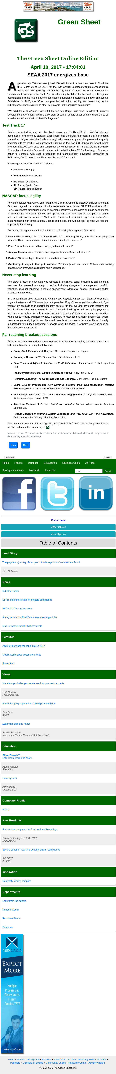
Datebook (33, 463)
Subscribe (9, 457)
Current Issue (58, 520)
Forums (18, 463)
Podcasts (15, 1062)
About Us (50, 470)
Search (108, 471)
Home (5, 463)
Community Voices (56, 1062)
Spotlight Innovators (13, 470)
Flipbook (46, 1059)
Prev (13, 445)
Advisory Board (96, 1062)
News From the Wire (65, 1059)
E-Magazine (50, 463)
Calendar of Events (33, 1062)
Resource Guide (71, 463)
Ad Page (90, 463)
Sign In (108, 457)
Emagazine (33, 1059)
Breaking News (86, 1059)
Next (25, 445)
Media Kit (34, 470)
